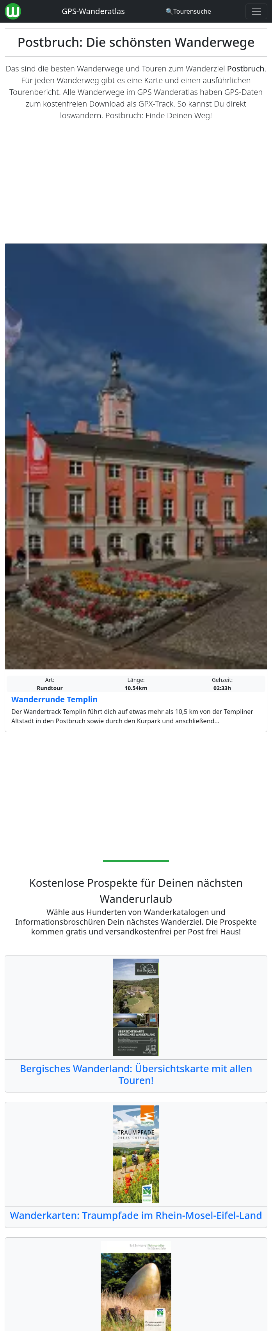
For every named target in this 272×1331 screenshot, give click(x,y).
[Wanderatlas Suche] (188, 11)
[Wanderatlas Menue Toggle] (256, 11)
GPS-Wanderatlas (93, 11)
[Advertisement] (136, 182)
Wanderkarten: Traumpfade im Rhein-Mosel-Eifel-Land (136, 1215)
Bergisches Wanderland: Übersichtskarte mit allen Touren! (136, 1074)
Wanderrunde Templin (54, 699)
